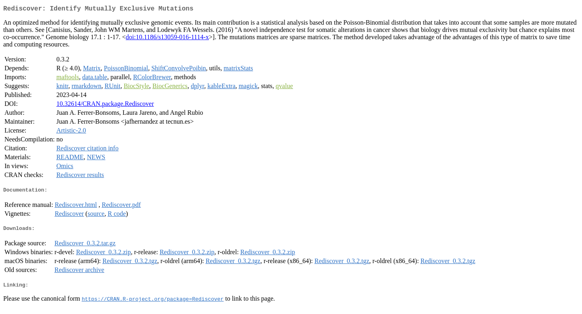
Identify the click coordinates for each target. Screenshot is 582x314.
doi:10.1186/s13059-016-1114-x (167, 38)
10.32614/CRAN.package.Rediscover (105, 105)
